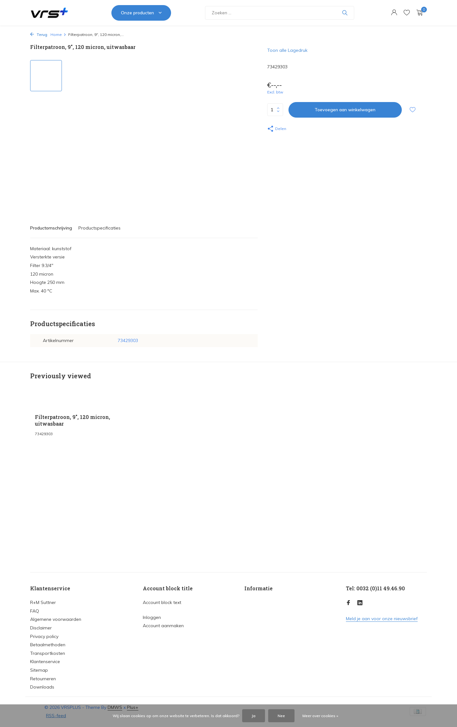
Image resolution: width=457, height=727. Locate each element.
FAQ (34, 611)
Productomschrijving (51, 228)
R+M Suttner (43, 602)
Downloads (42, 687)
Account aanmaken (163, 625)
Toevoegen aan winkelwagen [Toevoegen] (345, 110)
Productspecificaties (99, 228)
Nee (281, 715)
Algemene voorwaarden (55, 619)
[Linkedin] (359, 603)
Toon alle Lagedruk (287, 50)
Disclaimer (41, 628)
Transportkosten (47, 653)
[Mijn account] (394, 13)
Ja (253, 715)
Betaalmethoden (47, 645)
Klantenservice (45, 661)
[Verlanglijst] (406, 13)
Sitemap (39, 670)
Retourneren (43, 679)
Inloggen (152, 617)
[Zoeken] (279, 13)
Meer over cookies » (320, 715)
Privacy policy (44, 636)
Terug (38, 34)
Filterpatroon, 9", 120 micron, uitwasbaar (72, 420)
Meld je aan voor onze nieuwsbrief (382, 618)
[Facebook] (348, 603)
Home (58, 34)
